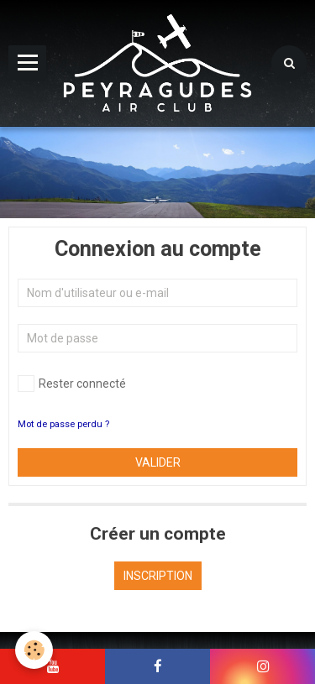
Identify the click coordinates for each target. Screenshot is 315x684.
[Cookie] (34, 650)
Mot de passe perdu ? (63, 424)
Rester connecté (72, 383)
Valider (158, 462)
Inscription (157, 575)
